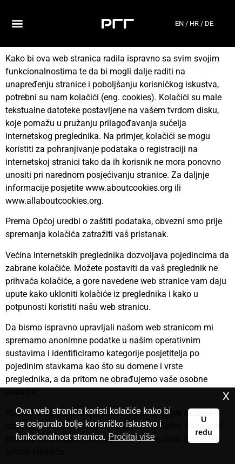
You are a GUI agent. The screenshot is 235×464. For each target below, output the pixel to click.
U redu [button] (204, 426)
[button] (17, 23)
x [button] (226, 395)
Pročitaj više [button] (131, 436)
